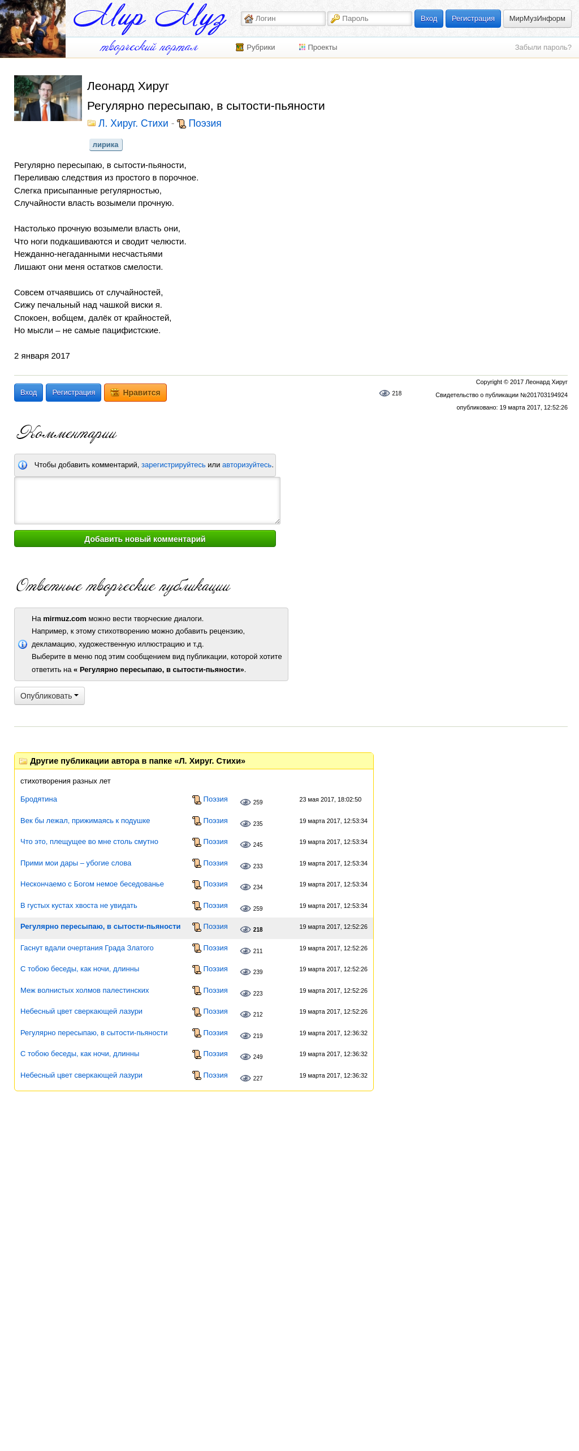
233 (258, 866)
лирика (106, 144)
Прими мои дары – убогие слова (75, 863)
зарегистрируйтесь (173, 464)
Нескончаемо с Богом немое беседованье (92, 884)
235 (258, 824)
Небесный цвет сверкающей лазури (81, 1011)
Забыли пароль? (543, 47)
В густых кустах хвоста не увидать (78, 905)
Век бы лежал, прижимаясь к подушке (85, 820)
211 (258, 951)
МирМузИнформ (537, 18)
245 (258, 845)
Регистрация (473, 18)
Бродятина (38, 799)
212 (258, 1014)
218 (397, 393)
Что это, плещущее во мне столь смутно (89, 841)
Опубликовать (49, 695)
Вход (429, 18)
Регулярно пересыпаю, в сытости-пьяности (100, 926)
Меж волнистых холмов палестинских (84, 990)
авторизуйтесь (246, 464)
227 (258, 1078)
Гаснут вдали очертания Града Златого (87, 948)
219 (258, 1036)
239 (258, 972)
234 (258, 887)
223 (258, 994)
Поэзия (204, 124)
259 (258, 802)
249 (258, 1057)
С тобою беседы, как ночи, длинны (79, 969)
